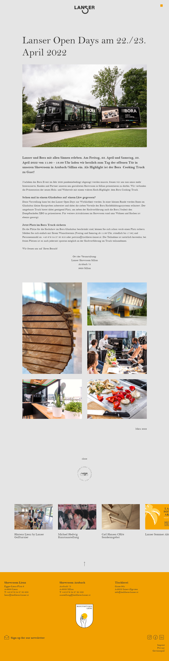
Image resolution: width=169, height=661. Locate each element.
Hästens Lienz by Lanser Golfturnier (33, 534)
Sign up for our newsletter (24, 637)
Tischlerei (121, 582)
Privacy (161, 648)
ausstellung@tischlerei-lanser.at (75, 595)
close (84, 458)
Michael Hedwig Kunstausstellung (77, 534)
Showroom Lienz (15, 582)
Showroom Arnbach (72, 582)
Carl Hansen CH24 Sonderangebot (121, 534)
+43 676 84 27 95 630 (17, 592)
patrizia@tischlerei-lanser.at (86, 237)
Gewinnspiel (159, 650)
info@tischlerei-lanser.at (126, 592)
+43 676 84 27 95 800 (73, 592)
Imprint (161, 645)
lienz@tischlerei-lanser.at (16, 595)
